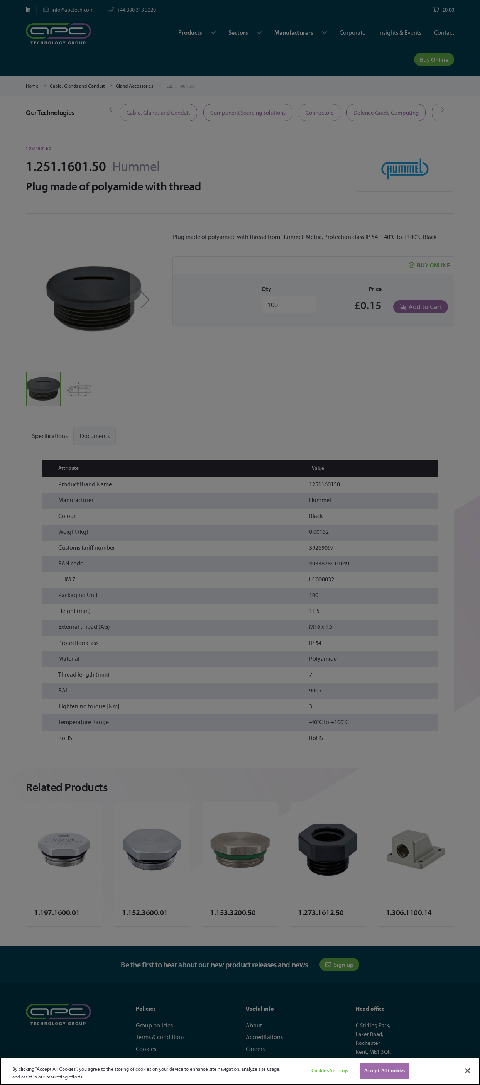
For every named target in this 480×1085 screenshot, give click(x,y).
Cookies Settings (329, 1070)
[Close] (467, 1070)
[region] (240, 1071)
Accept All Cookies (384, 1070)
